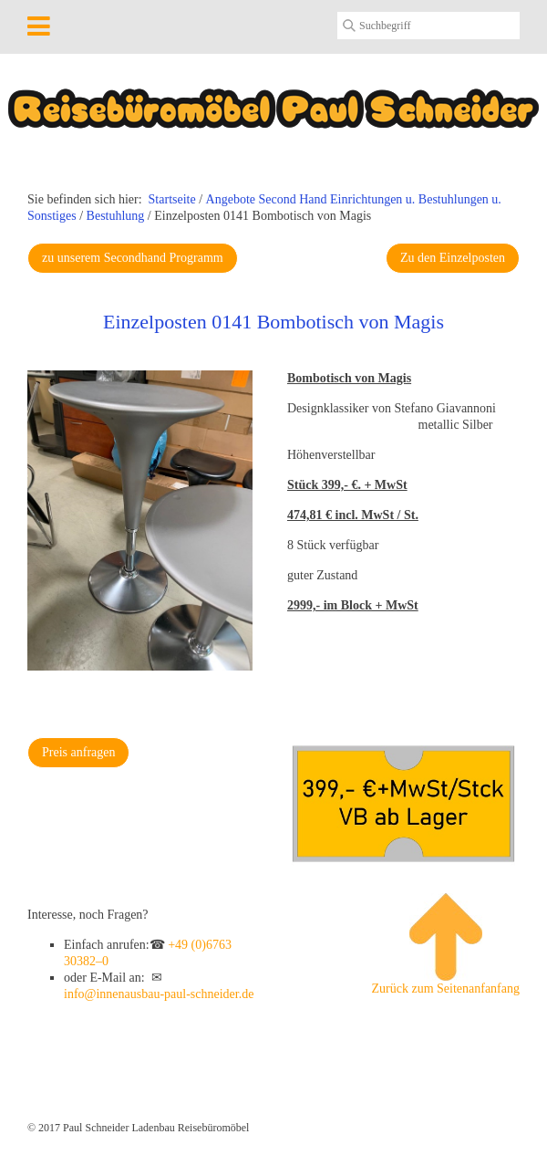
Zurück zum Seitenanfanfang (446, 944)
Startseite (172, 199)
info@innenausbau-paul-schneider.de (158, 994)
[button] (132, 258)
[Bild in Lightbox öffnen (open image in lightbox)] (140, 520)
